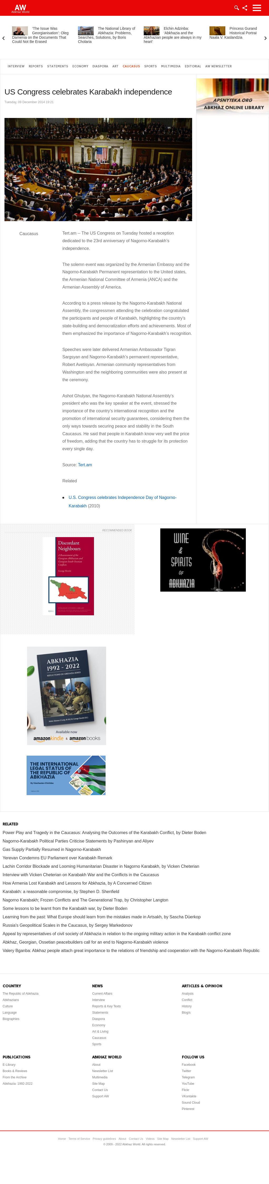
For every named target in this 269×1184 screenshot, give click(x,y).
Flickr (186, 1090)
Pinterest (188, 1109)
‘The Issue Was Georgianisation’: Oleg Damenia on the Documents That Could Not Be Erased (40, 35)
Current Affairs (102, 993)
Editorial (193, 66)
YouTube (188, 1084)
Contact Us (100, 1090)
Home (62, 1138)
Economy (80, 66)
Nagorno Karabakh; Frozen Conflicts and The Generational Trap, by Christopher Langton (85, 900)
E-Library (9, 1065)
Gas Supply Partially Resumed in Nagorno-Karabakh (52, 849)
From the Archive (15, 1077)
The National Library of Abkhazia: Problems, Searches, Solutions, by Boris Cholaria (106, 35)
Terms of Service (79, 1138)
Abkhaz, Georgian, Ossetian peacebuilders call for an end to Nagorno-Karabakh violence (85, 942)
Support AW (100, 1096)
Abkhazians (11, 1000)
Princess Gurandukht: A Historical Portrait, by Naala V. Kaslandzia (239, 32)
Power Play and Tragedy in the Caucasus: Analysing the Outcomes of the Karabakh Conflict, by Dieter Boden (104, 832)
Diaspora (100, 66)
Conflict (187, 1000)
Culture (8, 1006)
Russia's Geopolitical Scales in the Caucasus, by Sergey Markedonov (67, 925)
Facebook (189, 1065)
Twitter (186, 1071)
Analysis (188, 993)
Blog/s (186, 1012)
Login (236, 8)
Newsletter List (102, 1071)
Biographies (11, 1019)
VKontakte (189, 1096)
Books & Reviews (15, 1071)
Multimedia (171, 66)
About (96, 1065)
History (187, 1006)
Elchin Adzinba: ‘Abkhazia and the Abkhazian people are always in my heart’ (172, 35)
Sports (150, 66)
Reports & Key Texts (106, 1006)
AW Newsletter (218, 66)
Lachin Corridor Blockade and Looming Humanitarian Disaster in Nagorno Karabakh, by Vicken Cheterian (101, 866)
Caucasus (131, 66)
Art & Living (100, 1031)
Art (115, 66)
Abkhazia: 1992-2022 (17, 1084)
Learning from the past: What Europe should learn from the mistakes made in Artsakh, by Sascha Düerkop (102, 917)
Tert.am (85, 465)
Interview (16, 66)
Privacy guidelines (104, 1138)
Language (10, 1012)
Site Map (98, 1084)
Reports (36, 66)
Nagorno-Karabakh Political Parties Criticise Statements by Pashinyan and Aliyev (78, 841)
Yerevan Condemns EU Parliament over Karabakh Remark (57, 858)
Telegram (188, 1077)
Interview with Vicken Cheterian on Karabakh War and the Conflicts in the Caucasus (81, 875)
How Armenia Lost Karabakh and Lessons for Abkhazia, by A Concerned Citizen (77, 883)
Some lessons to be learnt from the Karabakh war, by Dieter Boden (65, 908)
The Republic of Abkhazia (20, 993)
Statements (57, 66)
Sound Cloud (191, 1102)
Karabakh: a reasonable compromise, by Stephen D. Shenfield (61, 891)
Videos (150, 1138)
